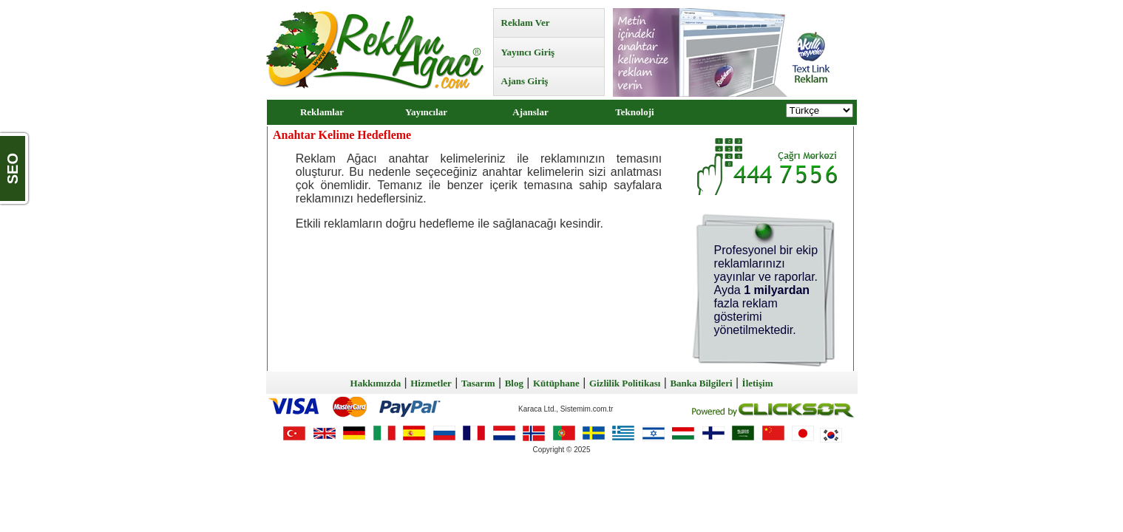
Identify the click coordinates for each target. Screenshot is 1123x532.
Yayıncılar (426, 111)
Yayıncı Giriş (528, 52)
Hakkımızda (375, 383)
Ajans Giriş (525, 80)
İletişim (757, 383)
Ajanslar (530, 111)
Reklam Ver (525, 22)
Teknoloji (634, 111)
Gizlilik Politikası (624, 383)
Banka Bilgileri (701, 383)
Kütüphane (556, 383)
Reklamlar (322, 111)
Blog (514, 383)
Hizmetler (431, 383)
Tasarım (478, 383)
